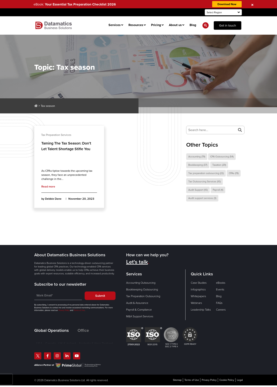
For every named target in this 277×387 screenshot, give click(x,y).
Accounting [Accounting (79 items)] (196, 157)
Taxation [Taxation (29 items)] (219, 165)
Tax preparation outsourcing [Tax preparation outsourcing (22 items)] (206, 173)
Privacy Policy (63, 310)
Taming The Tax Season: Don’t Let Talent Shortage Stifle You (67, 146)
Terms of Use (79, 310)
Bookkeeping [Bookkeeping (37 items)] (197, 165)
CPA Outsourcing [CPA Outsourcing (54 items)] (222, 157)
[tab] (56, 330)
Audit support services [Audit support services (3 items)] (202, 198)
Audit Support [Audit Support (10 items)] (198, 190)
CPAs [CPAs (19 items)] (233, 173)
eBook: (76, 4)
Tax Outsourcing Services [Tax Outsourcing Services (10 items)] (204, 182)
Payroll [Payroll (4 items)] (218, 190)
